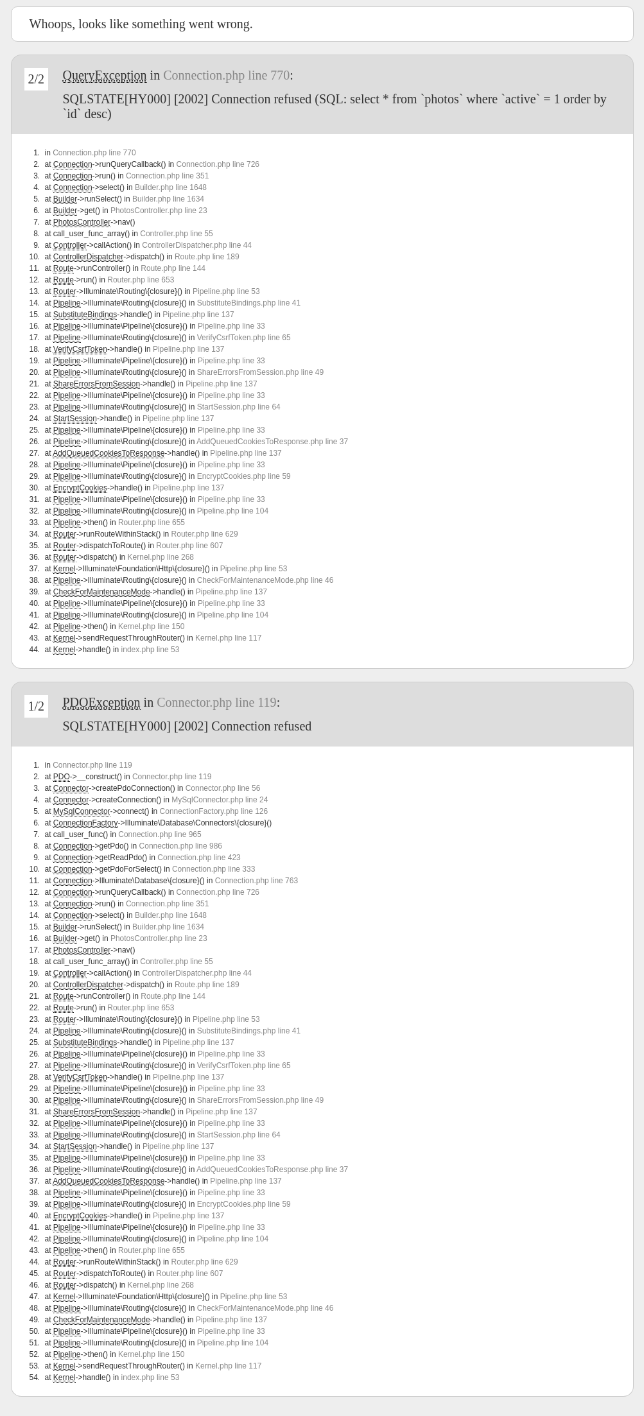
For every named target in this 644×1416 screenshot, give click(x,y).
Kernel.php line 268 (161, 557)
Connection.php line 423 (198, 857)
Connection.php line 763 (256, 880)
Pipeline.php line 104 (232, 510)
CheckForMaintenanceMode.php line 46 (265, 580)
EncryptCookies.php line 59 (244, 476)
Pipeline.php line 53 (226, 291)
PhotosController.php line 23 (158, 210)
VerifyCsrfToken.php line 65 (244, 337)
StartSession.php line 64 (239, 406)
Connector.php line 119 (216, 702)
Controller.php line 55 (176, 233)
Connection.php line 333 (213, 869)
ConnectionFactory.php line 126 (214, 811)
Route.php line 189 (207, 256)
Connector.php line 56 (223, 788)
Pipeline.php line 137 (198, 314)
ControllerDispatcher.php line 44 (197, 245)
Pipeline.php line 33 (231, 326)
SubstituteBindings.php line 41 (248, 302)
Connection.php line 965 (159, 834)
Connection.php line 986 (180, 846)
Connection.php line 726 (218, 164)
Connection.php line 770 (226, 75)
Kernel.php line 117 (228, 638)
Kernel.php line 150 (151, 626)
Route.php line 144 (173, 268)
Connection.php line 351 (167, 175)
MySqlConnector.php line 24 (219, 799)
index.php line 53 (150, 649)
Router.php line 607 (189, 545)
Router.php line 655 (151, 522)
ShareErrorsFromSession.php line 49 (260, 372)
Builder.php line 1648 (171, 187)
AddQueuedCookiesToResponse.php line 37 (272, 441)
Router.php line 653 (140, 279)
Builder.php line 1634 (168, 198)
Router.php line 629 (204, 534)
